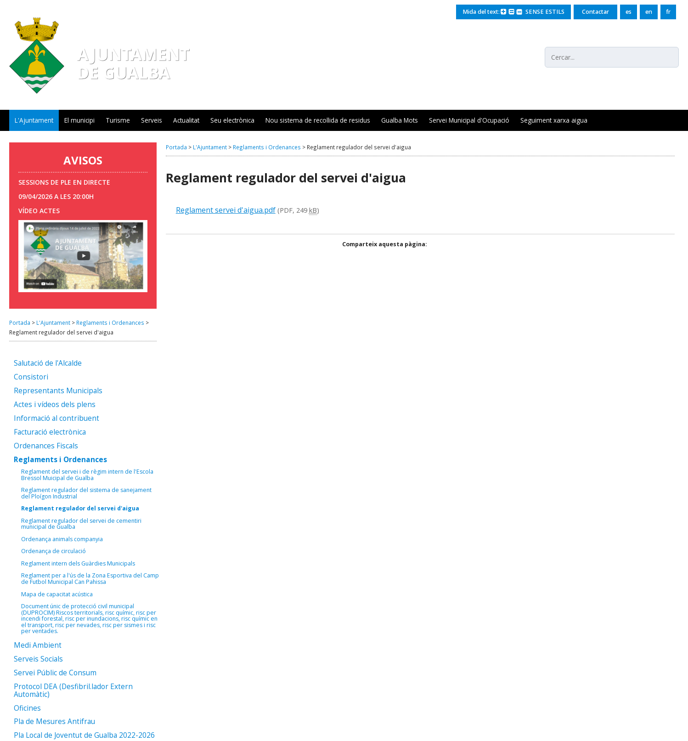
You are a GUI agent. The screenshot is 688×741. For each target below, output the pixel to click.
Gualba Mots (399, 120)
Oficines (27, 709)
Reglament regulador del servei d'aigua (80, 508)
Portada (19, 322)
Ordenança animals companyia (62, 539)
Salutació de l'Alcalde (48, 364)
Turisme (118, 120)
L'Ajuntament (34, 120)
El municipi (79, 120)
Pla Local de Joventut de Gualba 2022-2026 (84, 736)
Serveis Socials (38, 659)
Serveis (151, 120)
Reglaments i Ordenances (110, 322)
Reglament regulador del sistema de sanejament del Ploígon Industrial (86, 493)
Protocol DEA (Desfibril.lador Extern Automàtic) (73, 691)
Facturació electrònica (50, 432)
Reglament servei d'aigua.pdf (226, 210)
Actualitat (186, 120)
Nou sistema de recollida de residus (317, 120)
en (648, 12)
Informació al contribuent (56, 419)
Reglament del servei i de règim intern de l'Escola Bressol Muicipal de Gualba (87, 475)
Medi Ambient (38, 646)
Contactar (595, 12)
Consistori (31, 377)
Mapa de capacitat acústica (57, 594)
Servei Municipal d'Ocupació (469, 120)
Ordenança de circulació (53, 551)
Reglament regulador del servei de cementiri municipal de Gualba (81, 524)
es (629, 12)
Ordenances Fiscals (46, 446)
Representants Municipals (58, 391)
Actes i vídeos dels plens (55, 405)
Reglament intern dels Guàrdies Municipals (78, 563)
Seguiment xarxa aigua (553, 120)
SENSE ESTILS (544, 12)
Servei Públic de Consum (55, 673)
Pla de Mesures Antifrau (54, 722)
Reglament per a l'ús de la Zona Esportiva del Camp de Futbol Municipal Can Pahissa (90, 578)
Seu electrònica (232, 120)
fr (668, 12)
